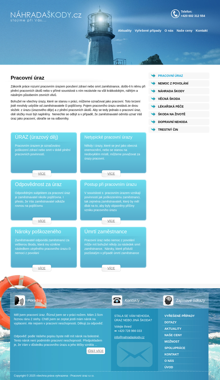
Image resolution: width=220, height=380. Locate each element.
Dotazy (170, 322)
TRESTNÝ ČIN (168, 129)
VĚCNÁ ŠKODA (169, 99)
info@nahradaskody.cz (129, 337)
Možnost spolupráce (174, 345)
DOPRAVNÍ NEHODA (172, 122)
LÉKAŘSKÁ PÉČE (171, 106)
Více (41, 173)
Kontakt (202, 30)
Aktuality (124, 30)
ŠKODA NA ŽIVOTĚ (171, 114)
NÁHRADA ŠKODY (171, 91)
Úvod (168, 367)
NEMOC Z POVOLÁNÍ (173, 83)
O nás (168, 30)
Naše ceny (184, 30)
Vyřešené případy (148, 30)
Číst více (96, 351)
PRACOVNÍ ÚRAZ (170, 75)
